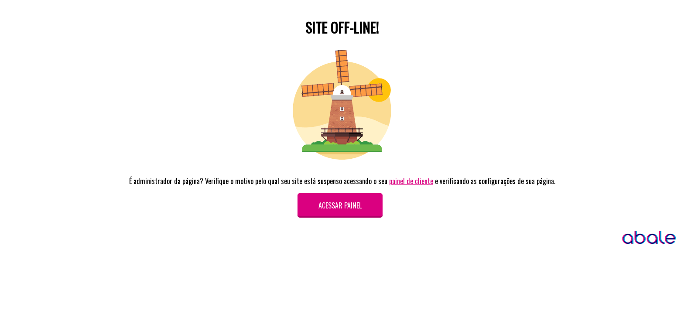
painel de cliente (411, 181)
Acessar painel (340, 205)
